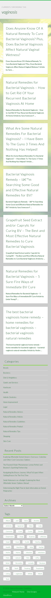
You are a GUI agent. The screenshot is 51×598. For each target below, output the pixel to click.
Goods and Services (10, 382)
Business (6, 373)
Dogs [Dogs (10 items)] (21, 537)
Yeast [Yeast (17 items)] (7, 579)
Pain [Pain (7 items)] (28, 558)
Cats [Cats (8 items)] (40, 526)
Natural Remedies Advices (13, 412)
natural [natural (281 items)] (18, 558)
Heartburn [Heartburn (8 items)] (20, 547)
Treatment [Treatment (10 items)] (39, 568)
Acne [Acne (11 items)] (26, 521)
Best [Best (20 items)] (31, 526)
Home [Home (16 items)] (18, 552)
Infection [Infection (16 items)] (29, 552)
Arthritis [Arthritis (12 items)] (9, 526)
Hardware (7, 387)
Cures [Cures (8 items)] (30, 531)
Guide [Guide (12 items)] (27, 542)
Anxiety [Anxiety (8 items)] (36, 521)
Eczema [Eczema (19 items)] (32, 537)
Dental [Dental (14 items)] (40, 531)
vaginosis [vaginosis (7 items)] (19, 574)
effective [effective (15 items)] (43, 537)
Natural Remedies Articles (13, 417)
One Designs (32, 592)
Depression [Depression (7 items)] (10, 537)
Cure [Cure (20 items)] (20, 531)
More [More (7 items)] (8, 558)
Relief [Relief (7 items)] (8, 563)
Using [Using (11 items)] (8, 574)
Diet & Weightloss (10, 378)
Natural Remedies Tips (11, 431)
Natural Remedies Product (13, 426)
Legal (5, 407)
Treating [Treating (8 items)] (27, 568)
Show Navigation (41, 24)
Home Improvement (10, 402)
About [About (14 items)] (8, 521)
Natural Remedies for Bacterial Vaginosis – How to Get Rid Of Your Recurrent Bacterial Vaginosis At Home (25, 92)
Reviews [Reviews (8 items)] (42, 563)
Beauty (5, 368)
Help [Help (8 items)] (31, 547)
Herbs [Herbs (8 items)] (8, 552)
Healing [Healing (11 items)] (38, 542)
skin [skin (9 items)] (7, 568)
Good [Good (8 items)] (8, 542)
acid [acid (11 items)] (17, 521)
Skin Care (7, 441)
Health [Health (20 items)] (8, 547)
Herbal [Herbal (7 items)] (41, 547)
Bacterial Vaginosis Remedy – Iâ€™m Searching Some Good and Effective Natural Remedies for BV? (22, 184)
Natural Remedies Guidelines (14, 422)
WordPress (7, 595)
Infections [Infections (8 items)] (41, 552)
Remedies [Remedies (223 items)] (19, 563)
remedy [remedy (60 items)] (31, 563)
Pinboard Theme (18, 592)
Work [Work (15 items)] (40, 574)
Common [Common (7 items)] (9, 531)
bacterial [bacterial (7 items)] (21, 526)
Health (5, 392)
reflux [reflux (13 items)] (37, 558)
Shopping (6, 436)
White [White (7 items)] (30, 574)
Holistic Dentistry (9, 397)
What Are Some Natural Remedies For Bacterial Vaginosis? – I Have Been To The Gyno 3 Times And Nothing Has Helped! (25, 138)
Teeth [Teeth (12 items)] (16, 568)
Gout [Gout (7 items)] (17, 542)
